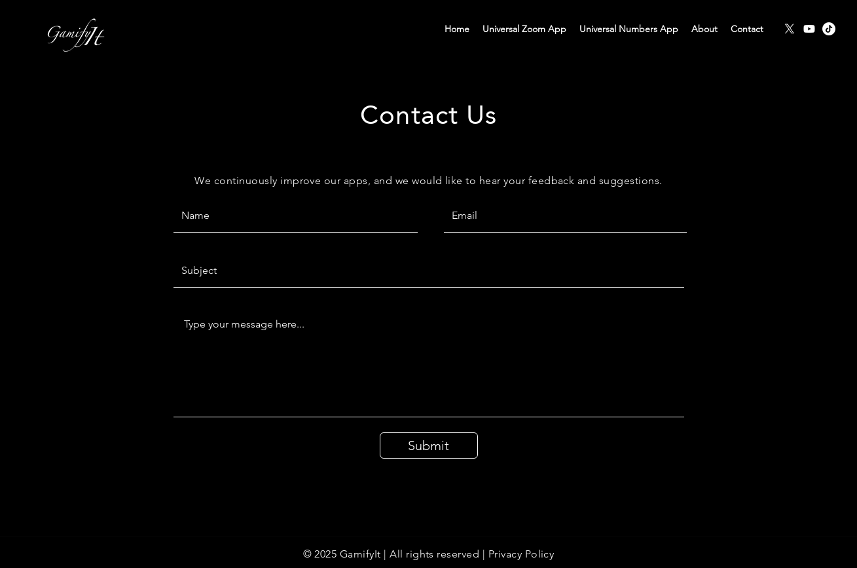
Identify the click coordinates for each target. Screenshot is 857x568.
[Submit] (429, 445)
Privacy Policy (521, 554)
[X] (789, 28)
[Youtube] (809, 28)
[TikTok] (828, 28)
